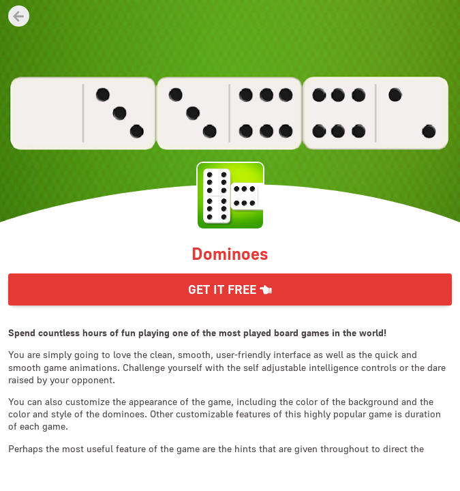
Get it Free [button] (230, 289)
